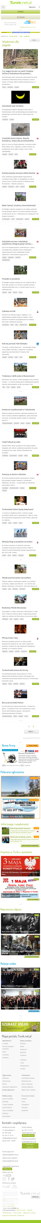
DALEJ (34, 40)
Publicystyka (7, 1096)
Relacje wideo (8, 963)
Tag (20, 36)
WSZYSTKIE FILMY (34, 1011)
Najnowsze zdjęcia (10, 909)
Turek (22, 1063)
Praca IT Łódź (20, 1210)
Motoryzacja (6, 1081)
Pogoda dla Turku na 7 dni (28, 27)
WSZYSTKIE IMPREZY (33, 899)
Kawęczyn (23, 1049)
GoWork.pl (20, 1215)
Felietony (5, 1113)
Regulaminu (4, 1199)
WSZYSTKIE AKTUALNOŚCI (30, 845)
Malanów (23, 1052)
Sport (4, 1052)
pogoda (26, 36)
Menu (22, 17)
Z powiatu (5, 1054)
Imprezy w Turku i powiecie (16, 852)
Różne (4, 1084)
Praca (23, 1101)
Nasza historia (7, 1107)
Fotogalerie (25, 1104)
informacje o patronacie (30, 1146)
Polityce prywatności (11, 1206)
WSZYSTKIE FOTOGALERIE (32, 956)
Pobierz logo (7, 1169)
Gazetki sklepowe (27, 1087)
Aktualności (6, 1041)
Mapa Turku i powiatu (29, 1090)
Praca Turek (17, 1213)
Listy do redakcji (7, 1099)
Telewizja (25, 1107)
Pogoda (24, 1099)
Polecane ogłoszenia (12, 772)
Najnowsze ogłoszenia (9, 1087)
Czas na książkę (7, 1110)
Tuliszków (23, 1060)
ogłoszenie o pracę (29, 1213)
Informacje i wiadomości (15, 824)
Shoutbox (5, 1057)
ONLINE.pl (15, 1208)
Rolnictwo (5, 1078)
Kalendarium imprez (28, 1078)
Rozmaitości (6, 1116)
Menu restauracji (27, 1084)
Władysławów (24, 1066)
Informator (26, 1075)
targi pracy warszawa (9, 1215)
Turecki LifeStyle (7, 1104)
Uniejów (22, 1069)
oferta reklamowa (28, 1135)
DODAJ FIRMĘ (33, 745)
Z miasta (5, 1043)
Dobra (22, 1046)
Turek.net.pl (13, 36)
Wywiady (5, 1101)
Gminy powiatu (25, 1041)
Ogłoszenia (6, 1075)
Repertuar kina (26, 1081)
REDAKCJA (35, 1197)
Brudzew (23, 1043)
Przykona (23, 1055)
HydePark (25, 1110)
